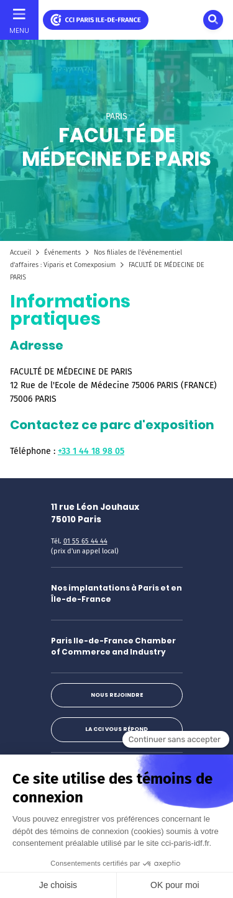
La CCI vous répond (116, 729)
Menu (19, 30)
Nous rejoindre (117, 695)
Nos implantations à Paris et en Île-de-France (116, 593)
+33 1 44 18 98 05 (91, 451)
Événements (62, 252)
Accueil (20, 252)
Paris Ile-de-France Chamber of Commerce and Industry (113, 646)
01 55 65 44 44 (85, 541)
